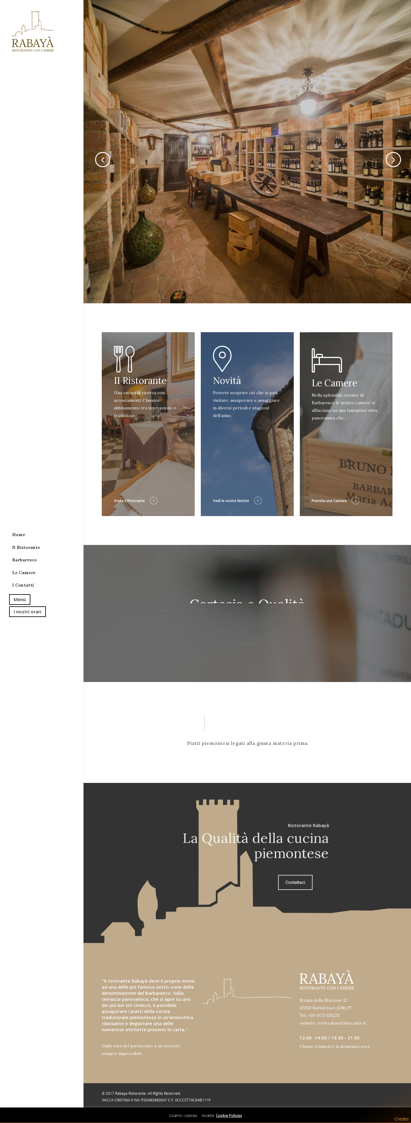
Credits (402, 1119)
